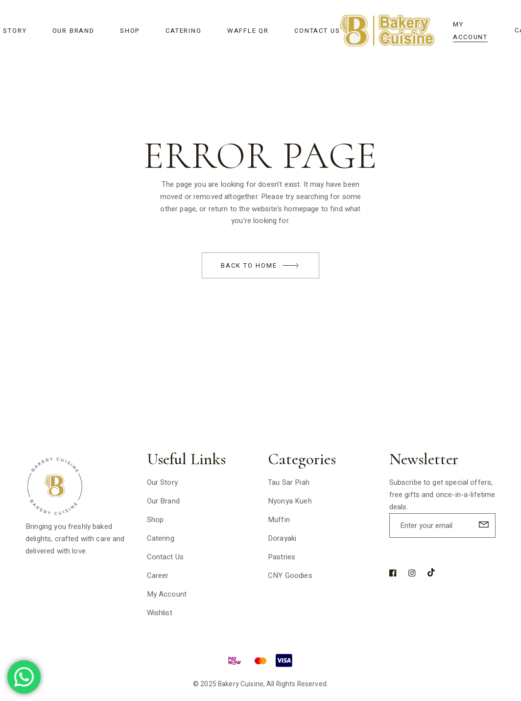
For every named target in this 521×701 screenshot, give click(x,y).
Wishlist (159, 612)
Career (158, 575)
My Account (167, 594)
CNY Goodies (290, 575)
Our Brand (163, 501)
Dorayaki (282, 538)
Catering (160, 538)
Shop (155, 519)
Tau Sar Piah (288, 482)
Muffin (279, 519)
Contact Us (165, 556)
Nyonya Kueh (290, 501)
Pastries (281, 556)
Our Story (162, 482)
